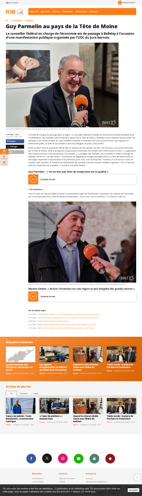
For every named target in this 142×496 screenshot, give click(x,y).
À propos (89, 478)
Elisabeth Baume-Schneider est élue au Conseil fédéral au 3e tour (62, 324)
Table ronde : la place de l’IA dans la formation (120, 366)
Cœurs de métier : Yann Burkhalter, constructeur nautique (19, 418)
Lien (10, 152)
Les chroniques (38, 482)
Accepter (133, 490)
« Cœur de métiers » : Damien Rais (51, 417)
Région (29, 20)
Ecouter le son (41, 179)
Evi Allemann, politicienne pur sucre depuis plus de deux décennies (62, 318)
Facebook (31, 458)
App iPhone (94, 458)
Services (94, 11)
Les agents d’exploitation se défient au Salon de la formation (53, 367)
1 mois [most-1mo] (35, 393)
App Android (110, 458)
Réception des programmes (96, 482)
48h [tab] (11, 393)
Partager (11, 141)
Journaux (45, 11)
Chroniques (81, 11)
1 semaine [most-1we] (23, 393)
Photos (56, 11)
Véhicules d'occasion (66, 478)
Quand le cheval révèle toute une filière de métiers (85, 367)
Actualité (17, 20)
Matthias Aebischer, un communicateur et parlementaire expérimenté (63, 314)
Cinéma (62, 482)
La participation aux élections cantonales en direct (19, 367)
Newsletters (78, 458)
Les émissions (37, 478)
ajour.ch (34, 11)
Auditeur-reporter (126, 3)
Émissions (68, 11)
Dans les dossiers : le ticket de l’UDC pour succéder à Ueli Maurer (61, 328)
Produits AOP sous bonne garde (48, 321)
